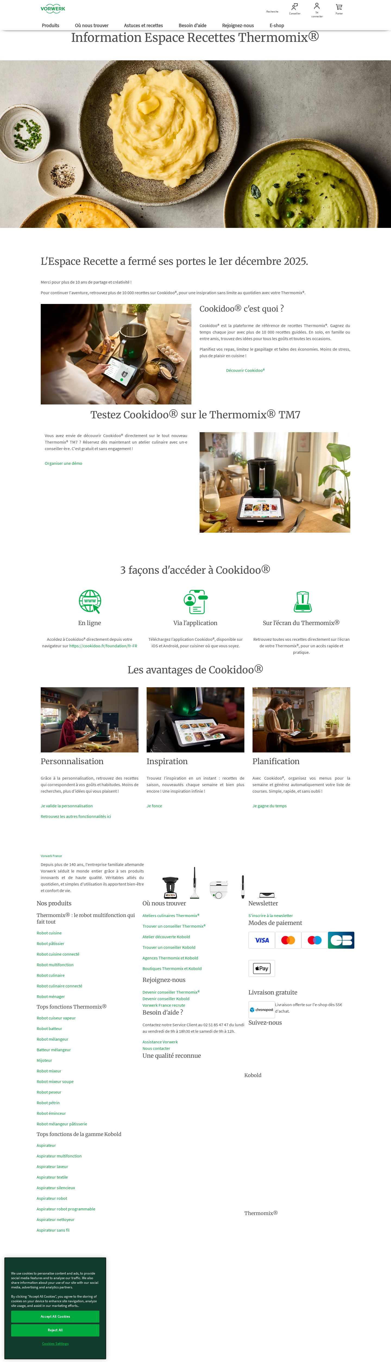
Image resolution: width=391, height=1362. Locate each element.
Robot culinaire (51, 975)
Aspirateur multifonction (59, 1156)
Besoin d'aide (193, 25)
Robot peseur (49, 1092)
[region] (55, 1308)
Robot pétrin (48, 1102)
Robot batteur (49, 1028)
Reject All (55, 1330)
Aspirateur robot (52, 1198)
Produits (51, 25)
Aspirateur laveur (52, 1166)
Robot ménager (51, 996)
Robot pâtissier (50, 943)
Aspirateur (46, 1145)
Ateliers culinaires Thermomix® (171, 915)
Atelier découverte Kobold (166, 936)
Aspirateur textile (52, 1177)
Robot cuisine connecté (58, 954)
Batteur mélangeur (54, 1049)
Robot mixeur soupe (55, 1081)
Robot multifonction (55, 964)
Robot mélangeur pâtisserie (62, 1123)
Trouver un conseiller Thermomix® (174, 926)
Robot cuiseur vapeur (56, 1018)
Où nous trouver (92, 25)
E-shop (277, 25)
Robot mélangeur (52, 1039)
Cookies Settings (55, 1343)
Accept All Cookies (55, 1316)
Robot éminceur (51, 1113)
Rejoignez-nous (238, 25)
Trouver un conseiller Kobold (169, 947)
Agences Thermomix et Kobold (170, 958)
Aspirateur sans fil (53, 1230)
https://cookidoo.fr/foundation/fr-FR (103, 645)
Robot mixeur (49, 1071)
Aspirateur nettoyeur (56, 1219)
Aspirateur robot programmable (66, 1209)
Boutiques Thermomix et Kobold (172, 968)
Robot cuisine (49, 933)
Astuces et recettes (144, 25)
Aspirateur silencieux (56, 1187)
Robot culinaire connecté (59, 985)
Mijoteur (44, 1060)
